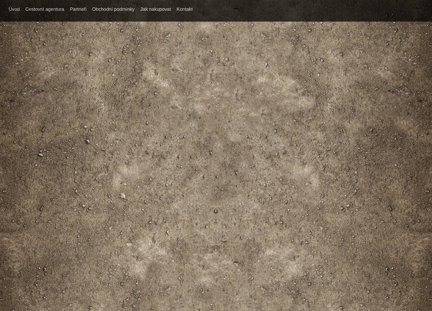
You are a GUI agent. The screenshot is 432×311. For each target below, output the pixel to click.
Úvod (14, 9)
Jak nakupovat (155, 9)
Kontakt (185, 9)
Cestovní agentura (44, 9)
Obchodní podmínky (113, 9)
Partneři (78, 9)
